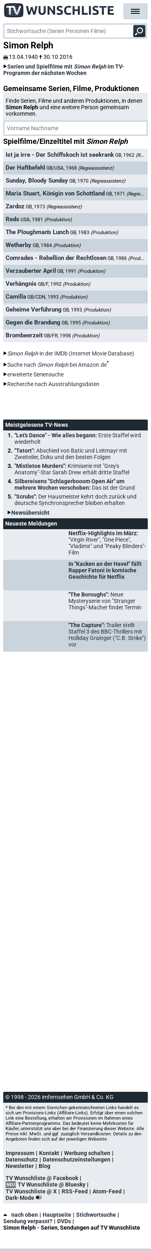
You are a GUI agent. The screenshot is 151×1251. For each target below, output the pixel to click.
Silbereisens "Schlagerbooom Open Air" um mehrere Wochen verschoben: (74, 484)
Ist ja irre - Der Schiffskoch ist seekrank (60, 154)
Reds (12, 219)
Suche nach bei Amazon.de (57, 365)
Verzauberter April (31, 270)
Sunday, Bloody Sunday (37, 180)
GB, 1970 (97, 181)
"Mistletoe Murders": (71, 469)
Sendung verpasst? (27, 1221)
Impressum (20, 1153)
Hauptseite (57, 1215)
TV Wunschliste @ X (31, 1191)
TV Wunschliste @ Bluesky (51, 1184)
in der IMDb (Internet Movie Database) (70, 353)
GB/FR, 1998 (71, 336)
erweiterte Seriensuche (35, 374)
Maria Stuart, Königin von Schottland (55, 193)
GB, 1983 (94, 232)
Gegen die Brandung (33, 322)
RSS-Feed (75, 1191)
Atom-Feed (107, 1191)
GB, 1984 (57, 245)
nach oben (20, 1215)
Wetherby (18, 245)
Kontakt (49, 1153)
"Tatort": (70, 453)
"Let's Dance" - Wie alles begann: (77, 438)
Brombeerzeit (24, 335)
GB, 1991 (81, 271)
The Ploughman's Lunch (37, 232)
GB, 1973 (54, 207)
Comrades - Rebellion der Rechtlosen (56, 258)
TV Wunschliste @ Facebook (42, 1178)
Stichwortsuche (96, 1215)
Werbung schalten (87, 1153)
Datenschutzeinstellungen (76, 1159)
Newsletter (20, 1166)
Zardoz (15, 206)
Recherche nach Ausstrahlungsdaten (53, 384)
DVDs (64, 1221)
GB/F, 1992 (64, 284)
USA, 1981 (46, 219)
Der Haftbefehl (25, 167)
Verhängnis (21, 283)
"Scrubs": (75, 499)
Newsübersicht (30, 512)
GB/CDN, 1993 (57, 297)
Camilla (16, 296)
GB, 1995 (86, 323)
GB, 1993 (87, 310)
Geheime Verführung (34, 309)
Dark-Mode (25, 1198)
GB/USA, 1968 (80, 168)
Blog (44, 1166)
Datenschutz (22, 1159)
